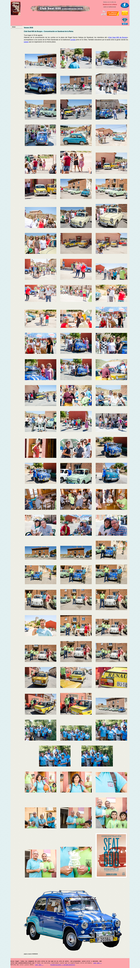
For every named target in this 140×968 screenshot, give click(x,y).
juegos (26, 42)
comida (72, 40)
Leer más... (97, 963)
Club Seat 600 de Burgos (117, 37)
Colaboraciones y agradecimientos (62, 965)
